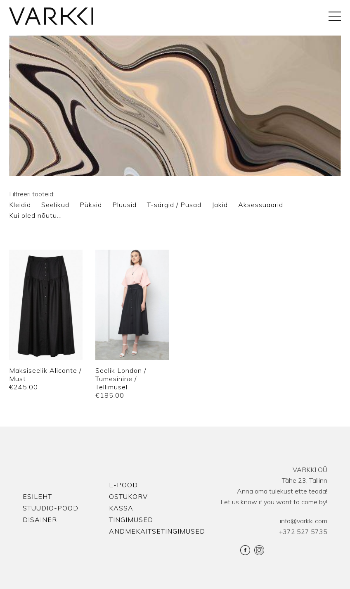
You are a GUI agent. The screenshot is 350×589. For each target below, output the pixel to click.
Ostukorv (128, 496)
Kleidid (20, 204)
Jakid (220, 204)
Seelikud (55, 204)
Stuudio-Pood (50, 508)
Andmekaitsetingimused (157, 531)
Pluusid (124, 204)
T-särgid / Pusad (174, 204)
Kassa (121, 508)
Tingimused (131, 519)
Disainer (40, 519)
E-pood (123, 485)
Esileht (37, 496)
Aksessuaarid (260, 204)
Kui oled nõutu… (35, 215)
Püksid (91, 204)
